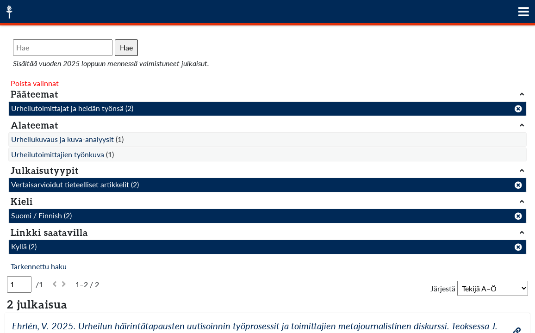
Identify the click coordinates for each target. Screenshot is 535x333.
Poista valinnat (35, 83)
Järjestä (442, 288)
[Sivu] (19, 284)
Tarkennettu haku (39, 266)
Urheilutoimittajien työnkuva (57, 154)
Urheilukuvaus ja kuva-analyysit (62, 139)
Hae (126, 47)
